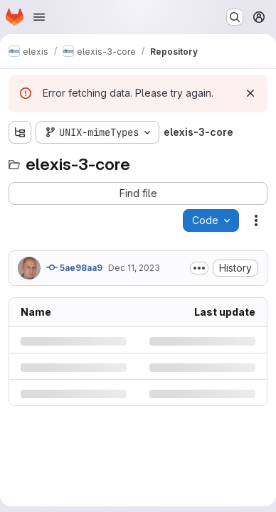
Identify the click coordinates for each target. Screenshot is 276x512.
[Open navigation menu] (39, 17)
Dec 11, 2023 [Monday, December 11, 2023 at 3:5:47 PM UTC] (134, 267)
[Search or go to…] (234, 17)
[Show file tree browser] (20, 132)
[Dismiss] (250, 93)
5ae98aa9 (74, 267)
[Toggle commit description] (199, 268)
